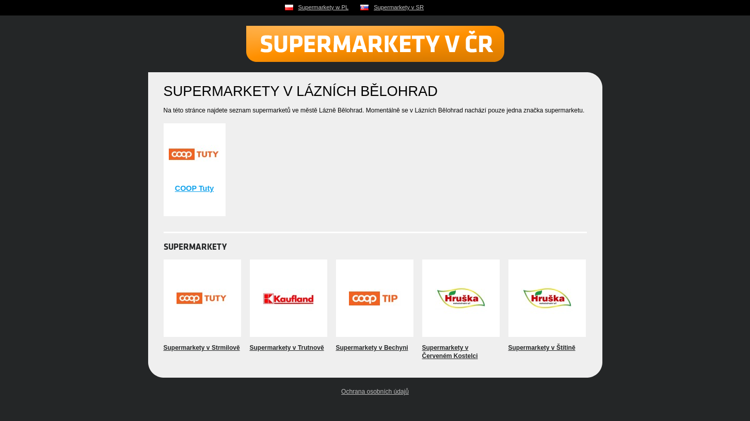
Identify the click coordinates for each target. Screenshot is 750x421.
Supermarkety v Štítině (542, 347)
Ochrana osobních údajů (375, 391)
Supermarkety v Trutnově (287, 347)
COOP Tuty (194, 188)
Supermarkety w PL (323, 7)
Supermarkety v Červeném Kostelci (450, 352)
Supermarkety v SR (399, 7)
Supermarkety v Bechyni (372, 347)
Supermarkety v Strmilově (202, 347)
